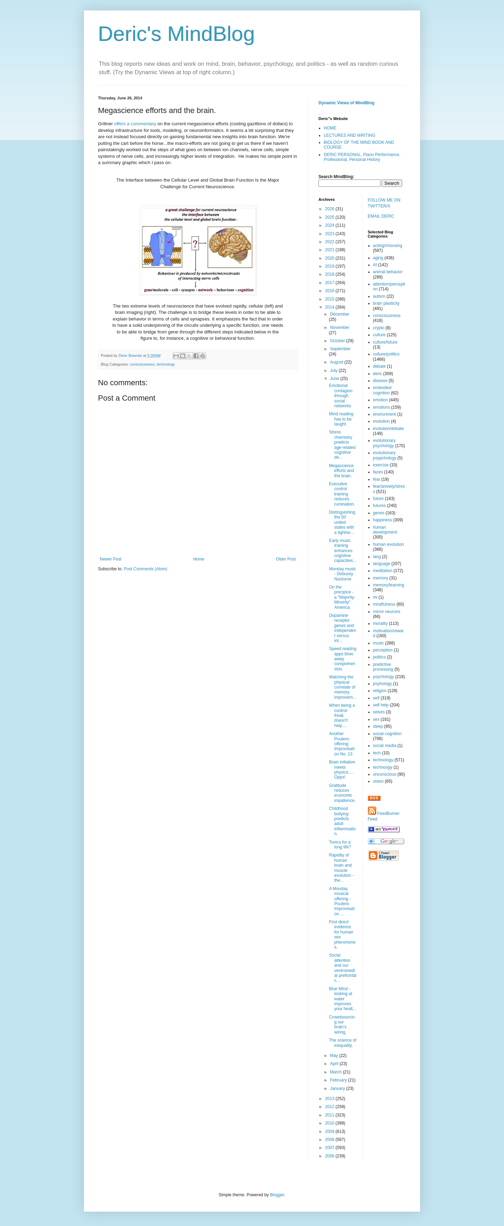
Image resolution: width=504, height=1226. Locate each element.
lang (377, 556)
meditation (382, 570)
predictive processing (383, 667)
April (335, 1063)
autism (379, 296)
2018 (330, 274)
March (336, 1072)
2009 (330, 1131)
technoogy (382, 767)
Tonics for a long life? (340, 845)
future (378, 498)
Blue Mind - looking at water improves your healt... (342, 999)
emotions (381, 407)
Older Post (286, 559)
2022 (330, 241)
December (339, 314)
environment (384, 414)
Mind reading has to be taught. (341, 419)
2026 (330, 208)
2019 (330, 266)
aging (378, 257)
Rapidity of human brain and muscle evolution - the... (341, 868)
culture (379, 334)
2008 (330, 1139)
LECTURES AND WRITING (349, 135)
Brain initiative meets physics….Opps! (342, 770)
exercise (381, 465)
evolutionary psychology (384, 443)
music (378, 643)
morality (380, 623)
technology (166, 364)
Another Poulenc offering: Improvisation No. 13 (342, 743)
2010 (330, 1123)
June (335, 378)
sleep (378, 726)
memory (380, 578)
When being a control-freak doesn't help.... (342, 715)
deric (377, 373)
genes (379, 512)
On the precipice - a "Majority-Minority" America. (342, 597)
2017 (330, 282)
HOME (330, 128)
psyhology (382, 683)
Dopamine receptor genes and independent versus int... (342, 628)
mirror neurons (386, 611)
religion (380, 690)
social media (385, 745)
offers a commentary (135, 123)
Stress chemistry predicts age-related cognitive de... (342, 445)
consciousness (142, 364)
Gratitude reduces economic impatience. (342, 793)
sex (376, 719)
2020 (330, 258)
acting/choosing (387, 245)
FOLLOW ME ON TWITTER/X (384, 203)
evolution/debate (388, 428)
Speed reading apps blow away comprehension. (342, 658)
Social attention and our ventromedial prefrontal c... (342, 968)
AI (375, 264)
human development (385, 530)
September (340, 348)
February (339, 1080)
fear (376, 479)
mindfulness (384, 604)
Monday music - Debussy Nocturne (342, 574)
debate (379, 366)
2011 (330, 1115)
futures (379, 505)
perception (383, 650)
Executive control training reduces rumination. (342, 494)
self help (381, 705)
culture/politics (386, 354)
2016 (330, 290)
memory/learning (388, 585)
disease (380, 380)
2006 (330, 1156)
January (338, 1088)
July (334, 370)
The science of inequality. (342, 1043)
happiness (382, 519)
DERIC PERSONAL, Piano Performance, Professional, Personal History (362, 157)
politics (379, 657)
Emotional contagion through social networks (340, 395)
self (376, 698)
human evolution (388, 544)
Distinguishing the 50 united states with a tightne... (342, 522)
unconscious (385, 774)
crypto (379, 327)
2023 (330, 233)
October (338, 340)
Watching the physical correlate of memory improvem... (342, 687)
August (337, 362)
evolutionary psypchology (385, 455)
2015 (330, 299)
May (334, 1055)
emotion (380, 399)
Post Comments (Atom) (145, 568)
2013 (330, 1098)
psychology (383, 676)
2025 (330, 217)
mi (375, 597)
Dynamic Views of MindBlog (346, 102)
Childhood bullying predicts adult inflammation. (342, 821)
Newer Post (110, 559)
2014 (330, 307)
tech (377, 753)
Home (198, 559)
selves (379, 712)
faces (378, 472)
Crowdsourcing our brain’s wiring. (342, 1025)
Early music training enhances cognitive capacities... (342, 550)
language (381, 563)
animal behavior (388, 271)
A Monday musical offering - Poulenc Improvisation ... (342, 901)
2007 (330, 1147)
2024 (330, 225)
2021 (330, 249)
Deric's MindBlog (176, 33)
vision (378, 781)
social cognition (387, 733)
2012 (330, 1106)
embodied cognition (382, 390)
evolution (381, 421)
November (339, 327)
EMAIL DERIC (381, 216)
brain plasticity (386, 303)
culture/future (385, 342)
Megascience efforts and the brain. (341, 470)
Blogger (277, 1194)
